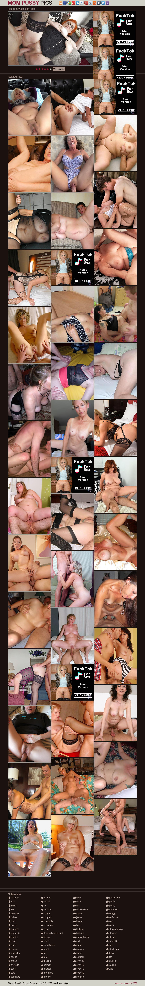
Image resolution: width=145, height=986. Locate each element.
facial (45, 949)
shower (111, 933)
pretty (110, 901)
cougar (46, 913)
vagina (111, 965)
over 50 (78, 969)
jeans (77, 917)
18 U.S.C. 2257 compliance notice (53, 983)
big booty (14, 933)
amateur (13, 897)
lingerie (78, 933)
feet (44, 957)
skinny (111, 937)
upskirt (111, 961)
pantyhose (113, 897)
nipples (78, 949)
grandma (47, 973)
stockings (112, 949)
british (12, 961)
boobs (12, 957)
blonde (13, 949)
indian (77, 913)
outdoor (78, 957)
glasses (46, 969)
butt (11, 973)
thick (110, 953)
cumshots (47, 925)
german (46, 965)
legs (77, 925)
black (12, 945)
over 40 (78, 965)
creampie (47, 921)
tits (109, 957)
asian (12, 905)
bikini (12, 941)
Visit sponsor (59, 69)
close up (46, 909)
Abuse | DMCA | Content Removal (23, 983)
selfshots (112, 917)
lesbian (78, 929)
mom (77, 945)
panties (78, 977)
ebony (45, 937)
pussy (110, 905)
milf (76, 941)
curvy (45, 929)
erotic (45, 941)
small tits (112, 941)
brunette (13, 965)
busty (12, 969)
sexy (110, 925)
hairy (77, 897)
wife (109, 969)
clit (43, 905)
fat (43, 953)
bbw (11, 921)
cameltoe (14, 977)
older (77, 953)
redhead (112, 909)
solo (109, 945)
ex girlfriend (48, 945)
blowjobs (14, 953)
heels (77, 901)
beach (12, 925)
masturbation (81, 937)
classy (45, 901)
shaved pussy (114, 929)
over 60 (78, 973)
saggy (110, 913)
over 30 (78, 961)
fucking (46, 961)
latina (77, 921)
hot (76, 905)
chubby (46, 897)
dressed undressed (52, 933)
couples (46, 917)
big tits (12, 937)
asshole (13, 913)
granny (46, 977)
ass (11, 909)
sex (109, 921)
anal (11, 901)
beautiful (13, 929)
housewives (80, 909)
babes (12, 917)
